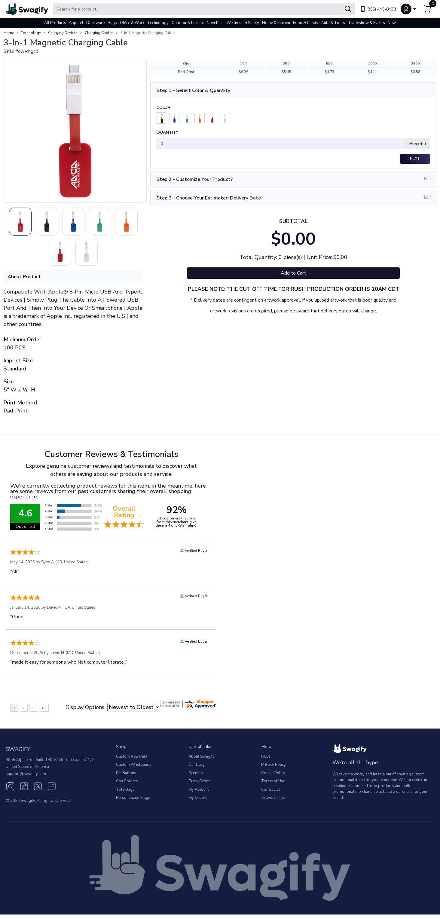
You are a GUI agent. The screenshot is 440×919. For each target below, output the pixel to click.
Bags (112, 23)
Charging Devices (63, 32)
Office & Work (132, 23)
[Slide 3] (116, 223)
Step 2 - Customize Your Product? (195, 179)
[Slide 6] (102, 255)
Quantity (168, 132)
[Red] (212, 118)
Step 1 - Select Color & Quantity (193, 90)
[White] (225, 118)
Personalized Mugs (133, 802)
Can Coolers (127, 786)
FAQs (266, 761)
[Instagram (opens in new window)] (10, 790)
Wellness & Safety (243, 23)
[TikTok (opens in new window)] (24, 790)
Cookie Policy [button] (273, 777)
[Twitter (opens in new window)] (37, 790)
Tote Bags (125, 794)
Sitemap (195, 777)
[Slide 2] (87, 223)
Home (9, 32)
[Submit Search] (348, 9)
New (392, 23)
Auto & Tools (333, 23)
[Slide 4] (44, 255)
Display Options (85, 711)
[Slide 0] (30, 223)
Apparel (76, 23)
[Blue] (174, 118)
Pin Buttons (126, 777)
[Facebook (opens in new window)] (51, 790)
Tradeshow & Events (366, 23)
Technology (158, 23)
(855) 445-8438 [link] (378, 9)
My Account (198, 794)
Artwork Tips (273, 802)
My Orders (197, 802)
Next (415, 158)
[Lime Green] (187, 118)
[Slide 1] (59, 223)
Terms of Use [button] (273, 786)
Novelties (215, 23)
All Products (55, 23)
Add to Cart (293, 273)
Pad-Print (186, 71)
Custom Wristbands (133, 769)
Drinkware (95, 23)
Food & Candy (305, 23)
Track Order (199, 786)
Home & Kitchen (276, 23)
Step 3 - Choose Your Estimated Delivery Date (209, 198)
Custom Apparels (131, 761)
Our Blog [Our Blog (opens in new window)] (196, 769)
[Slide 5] (73, 255)
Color (163, 107)
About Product (24, 281)
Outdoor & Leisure (188, 23)
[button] (408, 9)
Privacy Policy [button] (273, 769)
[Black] (161, 118)
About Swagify (201, 761)
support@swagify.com (26, 778)
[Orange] (199, 118)
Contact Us (270, 794)
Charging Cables (99, 32)
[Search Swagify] (204, 9)
